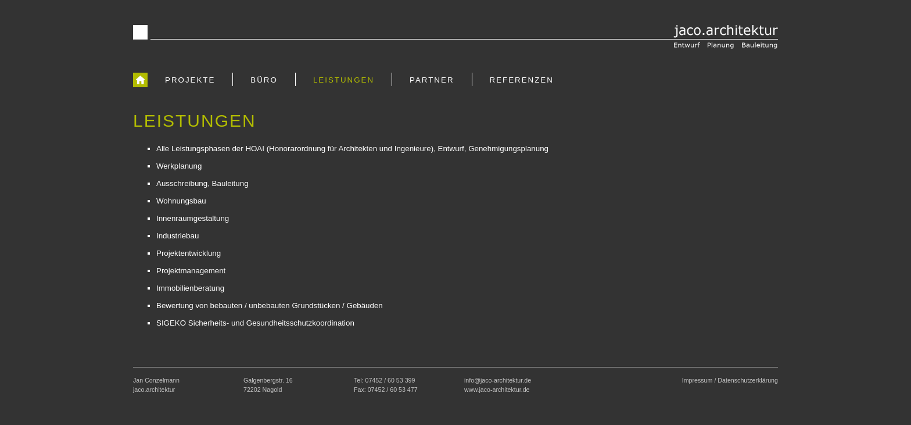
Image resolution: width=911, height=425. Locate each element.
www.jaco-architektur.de (497, 389)
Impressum (697, 380)
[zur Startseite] (140, 79)
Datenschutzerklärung (748, 380)
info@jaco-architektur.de (497, 380)
